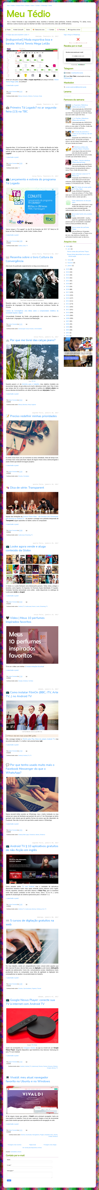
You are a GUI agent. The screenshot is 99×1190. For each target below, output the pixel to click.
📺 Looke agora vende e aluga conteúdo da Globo (26, 548)
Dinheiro (30, 96)
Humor (34, 606)
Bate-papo (26, 834)
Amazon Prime (20, 5)
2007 (68, 321)
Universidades (38, 329)
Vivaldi (50, 1136)
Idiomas (34, 909)
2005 (68, 327)
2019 (68, 286)
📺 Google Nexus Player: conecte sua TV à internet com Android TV (30, 1002)
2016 (68, 295)
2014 (68, 301)
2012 (68, 307)
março (70, 260)
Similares (25, 681)
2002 (68, 336)
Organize (33, 404)
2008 (68, 318)
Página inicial (32, 1145)
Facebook (32, 834)
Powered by (78, 64)
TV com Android (28, 887)
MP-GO (33, 381)
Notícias (39, 909)
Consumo (25, 96)
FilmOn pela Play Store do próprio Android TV (39, 739)
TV (19, 168)
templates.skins (49, 1135)
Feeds (50, 5)
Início (8, 5)
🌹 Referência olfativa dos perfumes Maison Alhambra (80, 148)
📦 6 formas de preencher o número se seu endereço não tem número (82, 133)
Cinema (45, 1066)
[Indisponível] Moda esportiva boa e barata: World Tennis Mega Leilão (29, 41)
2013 (68, 304)
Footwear (35, 96)
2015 (68, 298)
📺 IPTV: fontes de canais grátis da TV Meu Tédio (81, 188)
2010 (68, 312)
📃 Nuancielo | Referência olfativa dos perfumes (80, 106)
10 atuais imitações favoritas (34, 667)
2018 (68, 289)
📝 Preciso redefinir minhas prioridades (31, 416)
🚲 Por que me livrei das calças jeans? (30, 340)
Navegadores (36, 1135)
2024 (68, 272)
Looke (37, 606)
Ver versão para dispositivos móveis (32, 1147)
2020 (68, 284)
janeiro (70, 266)
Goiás (24, 246)
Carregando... (68, 96)
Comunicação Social (23, 329)
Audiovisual (21, 535)
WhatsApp (44, 5)
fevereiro (70, 263)
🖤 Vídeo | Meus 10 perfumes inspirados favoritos (25, 620)
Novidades (26, 476)
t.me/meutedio (68, 78)
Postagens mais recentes (14, 1145)
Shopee (27, 5)
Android (20, 755)
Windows (42, 834)
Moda (40, 96)
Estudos (31, 329)
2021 (68, 281)
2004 (68, 330)
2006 (68, 324)
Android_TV (21, 606)
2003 (68, 333)
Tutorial (39, 988)
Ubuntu (37, 834)
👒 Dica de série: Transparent (25, 488)
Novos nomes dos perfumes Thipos (78, 251)
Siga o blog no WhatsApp (72, 35)
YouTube (31, 681)
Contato (38, 5)
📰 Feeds (8, 30)
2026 (68, 246)
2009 (68, 315)
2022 (68, 278)
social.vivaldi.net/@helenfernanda (76, 87)
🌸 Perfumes (61, 30)
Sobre (32, 5)
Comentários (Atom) (15, 1152)
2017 (68, 292)
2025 (68, 269)
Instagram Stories (29, 1048)
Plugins (42, 1135)
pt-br (42, 909)
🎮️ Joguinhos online (74, 30)
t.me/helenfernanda (77, 73)
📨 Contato (50, 30)
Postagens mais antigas (50, 1145)
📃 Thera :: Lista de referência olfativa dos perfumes (81, 161)
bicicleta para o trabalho (30, 384)
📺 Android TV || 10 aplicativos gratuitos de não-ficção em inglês (32, 848)
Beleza (20, 96)
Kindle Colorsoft (18, 30)
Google (49, 1068)
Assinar (78, 60)
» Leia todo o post (12, 85)
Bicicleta (25, 404)
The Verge (34, 1045)
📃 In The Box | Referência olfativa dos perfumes (80, 119)
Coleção (20, 681)
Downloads (29, 1135)
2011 (68, 310)
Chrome (40, 1066)
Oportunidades (27, 988)
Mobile (13, 5)
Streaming (28, 535)
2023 (68, 275)
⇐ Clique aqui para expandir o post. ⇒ (17, 35)
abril (69, 249)
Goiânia (20, 246)
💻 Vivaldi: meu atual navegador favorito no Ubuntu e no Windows (28, 1079)
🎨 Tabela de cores (38, 30)
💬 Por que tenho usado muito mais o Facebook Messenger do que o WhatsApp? (30, 769)
